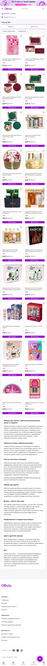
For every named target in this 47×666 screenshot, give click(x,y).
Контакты (4, 609)
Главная (6, 17)
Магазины (4, 640)
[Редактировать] (12, 69)
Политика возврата (7, 621)
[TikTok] (22, 650)
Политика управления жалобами (11, 625)
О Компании (5, 600)
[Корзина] (43, 9)
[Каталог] (43, 663)
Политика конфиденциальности (10, 618)
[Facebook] (14, 650)
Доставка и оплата (7, 634)
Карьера (4, 603)
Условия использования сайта (10, 637)
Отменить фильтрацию (8, 31)
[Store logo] (8, 9)
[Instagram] (18, 650)
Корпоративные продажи (9, 606)
